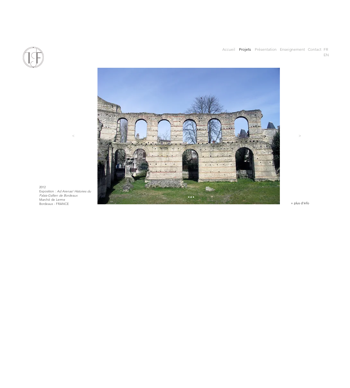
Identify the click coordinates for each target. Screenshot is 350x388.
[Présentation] (266, 49)
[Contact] (314, 49)
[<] (73, 136)
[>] (300, 136)
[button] (326, 49)
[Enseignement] (292, 49)
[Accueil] (229, 49)
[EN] (326, 55)
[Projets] (246, 49)
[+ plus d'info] (300, 203)
